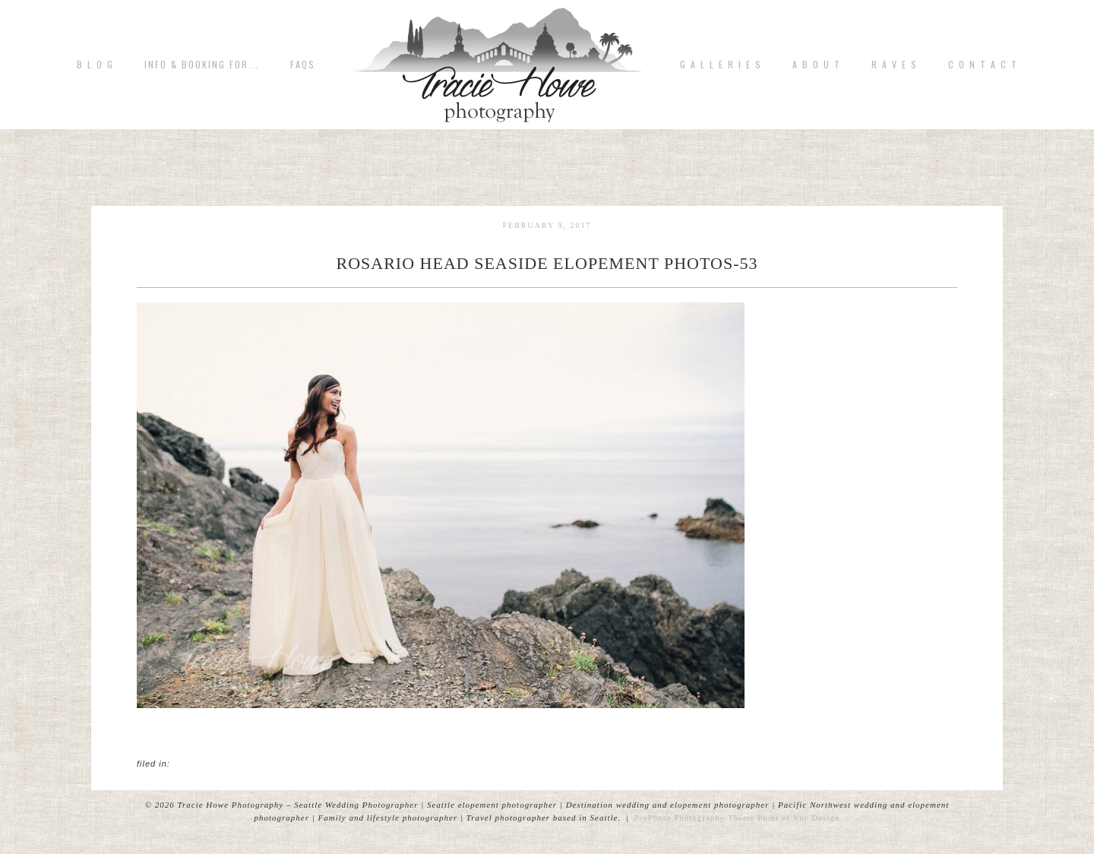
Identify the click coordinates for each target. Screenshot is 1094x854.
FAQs (302, 64)
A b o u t (816, 64)
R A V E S (894, 64)
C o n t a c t (983, 64)
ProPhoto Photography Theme (694, 817)
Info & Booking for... (202, 64)
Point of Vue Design (798, 817)
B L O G (95, 64)
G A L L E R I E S (721, 64)
